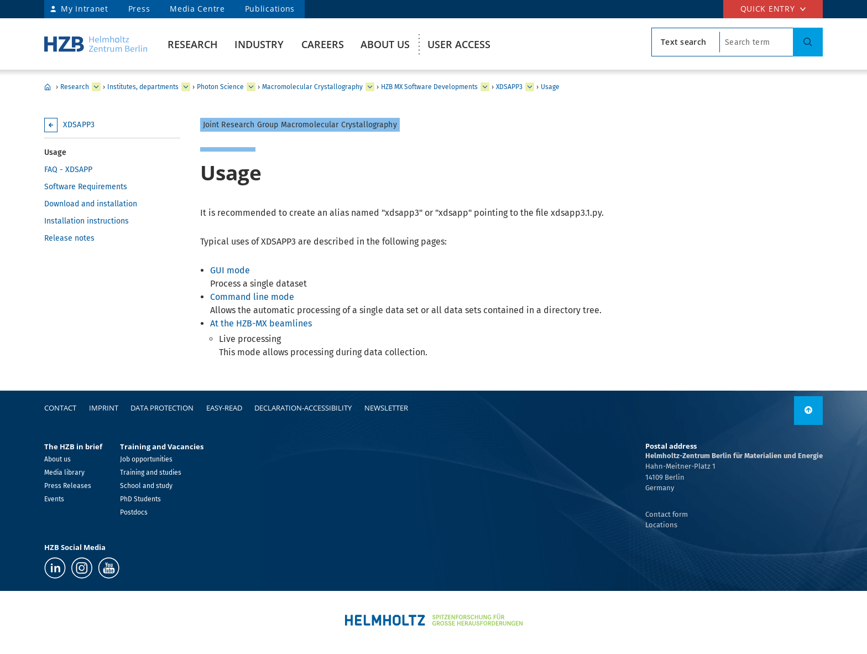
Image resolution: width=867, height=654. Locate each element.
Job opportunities (146, 459)
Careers (322, 44)
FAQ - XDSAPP (68, 169)
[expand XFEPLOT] (529, 86)
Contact (60, 408)
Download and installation (90, 204)
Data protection (162, 408)
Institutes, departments (143, 87)
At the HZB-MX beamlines (261, 323)
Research (193, 44)
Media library (64, 472)
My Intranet (84, 8)
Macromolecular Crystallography (312, 87)
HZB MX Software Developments (429, 87)
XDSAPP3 (509, 87)
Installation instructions (86, 221)
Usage (550, 87)
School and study (146, 486)
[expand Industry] (96, 86)
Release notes (69, 238)
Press (139, 8)
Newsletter (386, 408)
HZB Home (47, 86)
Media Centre (197, 8)
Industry (259, 44)
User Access (458, 44)
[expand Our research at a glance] (185, 86)
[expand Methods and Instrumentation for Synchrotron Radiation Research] (369, 86)
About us (385, 44)
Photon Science (220, 87)
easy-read (224, 408)
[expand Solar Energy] (251, 86)
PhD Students (140, 499)
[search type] (685, 42)
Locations (661, 525)
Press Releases (67, 486)
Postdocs (134, 512)
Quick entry (767, 8)
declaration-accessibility (303, 408)
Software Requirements (85, 186)
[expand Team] (484, 86)
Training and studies (150, 472)
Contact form (666, 514)
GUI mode (230, 270)
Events (54, 499)
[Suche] (808, 42)
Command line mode (252, 297)
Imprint (103, 408)
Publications (270, 8)
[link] (808, 410)
